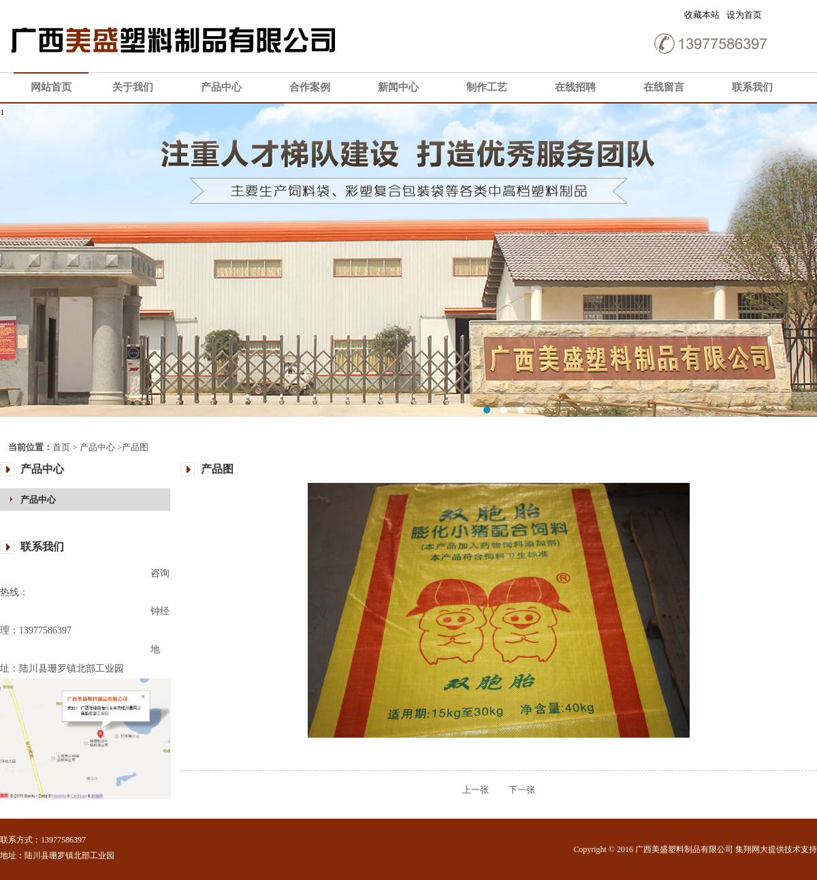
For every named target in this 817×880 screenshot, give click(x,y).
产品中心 (221, 87)
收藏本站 (702, 15)
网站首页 (51, 87)
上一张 (475, 790)
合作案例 (309, 87)
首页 (61, 447)
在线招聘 (575, 87)
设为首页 (744, 15)
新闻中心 (398, 87)
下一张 (513, 790)
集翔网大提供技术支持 (776, 849)
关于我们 (132, 87)
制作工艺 (486, 87)
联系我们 (752, 87)
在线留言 (663, 87)
